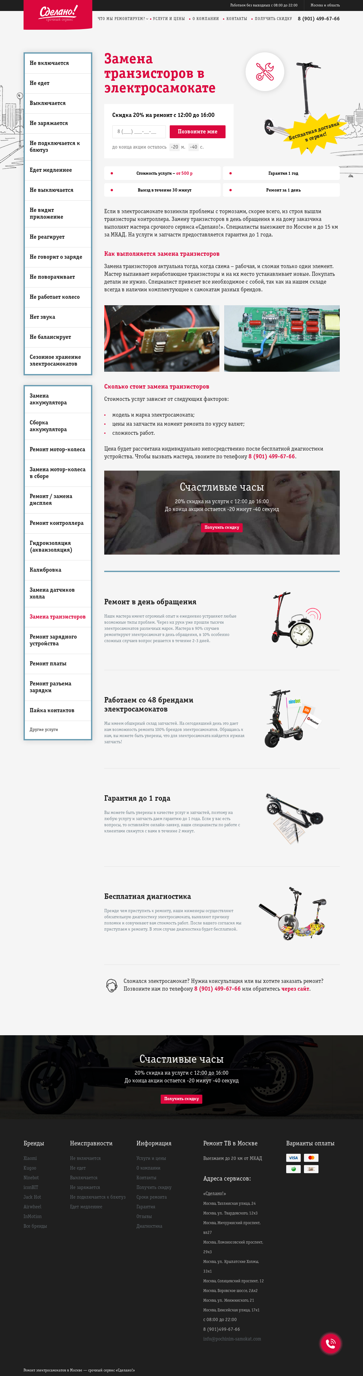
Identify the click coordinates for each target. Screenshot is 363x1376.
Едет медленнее (51, 170)
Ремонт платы (48, 664)
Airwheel (32, 1207)
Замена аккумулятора (48, 399)
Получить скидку (273, 19)
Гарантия (145, 1207)
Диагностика (149, 1226)
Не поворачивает (52, 277)
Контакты (237, 19)
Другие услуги (44, 730)
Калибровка (45, 570)
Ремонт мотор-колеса (57, 450)
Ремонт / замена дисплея (51, 500)
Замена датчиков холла (52, 594)
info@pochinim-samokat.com (232, 1339)
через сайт (295, 989)
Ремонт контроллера (57, 523)
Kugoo (30, 1168)
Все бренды (35, 1226)
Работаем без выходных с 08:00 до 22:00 (263, 5)
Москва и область (325, 5)
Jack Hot (32, 1197)
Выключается (48, 103)
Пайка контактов (52, 711)
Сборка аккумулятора (48, 426)
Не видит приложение (46, 214)
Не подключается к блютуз (55, 147)
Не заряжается (49, 123)
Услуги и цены (169, 19)
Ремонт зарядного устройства (53, 640)
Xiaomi (30, 1158)
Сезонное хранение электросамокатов (55, 361)
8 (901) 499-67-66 (319, 19)
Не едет (39, 83)
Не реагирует (47, 237)
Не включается (49, 63)
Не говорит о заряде (56, 257)
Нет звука (42, 317)
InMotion (33, 1216)
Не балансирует (50, 337)
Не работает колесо (55, 297)
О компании (206, 19)
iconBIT (31, 1187)
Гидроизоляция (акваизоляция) (51, 547)
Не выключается (52, 190)
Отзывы (144, 1216)
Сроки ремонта (151, 1197)
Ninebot (31, 1178)
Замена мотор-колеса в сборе (58, 473)
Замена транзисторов (58, 617)
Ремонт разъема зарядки (50, 687)
